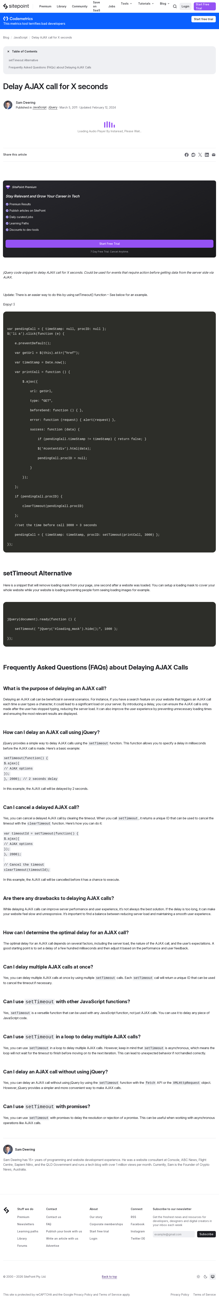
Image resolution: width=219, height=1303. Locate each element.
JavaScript (20, 37)
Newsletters (25, 1224)
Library (61, 6)
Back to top (109, 1276)
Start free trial (203, 19)
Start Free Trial (202, 6)
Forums (22, 1245)
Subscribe (206, 1234)
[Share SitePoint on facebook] (186, 155)
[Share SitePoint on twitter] (200, 155)
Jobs (111, 6)
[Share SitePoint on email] (213, 155)
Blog (6, 37)
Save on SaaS (96, 6)
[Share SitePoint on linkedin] (207, 155)
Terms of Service (110, 1294)
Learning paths (27, 1231)
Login (185, 6)
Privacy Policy (83, 1294)
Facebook (137, 1224)
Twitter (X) (138, 1238)
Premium (45, 6)
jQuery (53, 107)
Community (79, 6)
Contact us (53, 1217)
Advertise (52, 1245)
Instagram (138, 1231)
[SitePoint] (16, 6)
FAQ (48, 1224)
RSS (133, 1217)
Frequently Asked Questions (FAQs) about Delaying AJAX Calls (50, 67)
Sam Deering (25, 103)
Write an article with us (62, 1238)
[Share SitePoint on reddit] (193, 155)
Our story (96, 1217)
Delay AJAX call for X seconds (52, 37)
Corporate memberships (106, 1224)
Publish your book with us (64, 1231)
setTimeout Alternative (23, 60)
